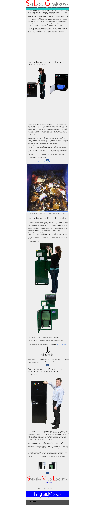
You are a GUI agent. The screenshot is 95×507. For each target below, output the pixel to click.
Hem (37, 7)
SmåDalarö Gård (61, 344)
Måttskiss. (31, 335)
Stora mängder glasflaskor (50, 7)
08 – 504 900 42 (47, 482)
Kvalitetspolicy (53, 485)
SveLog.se (52, 498)
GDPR (39, 485)
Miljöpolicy (45, 485)
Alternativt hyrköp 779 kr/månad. (47, 162)
